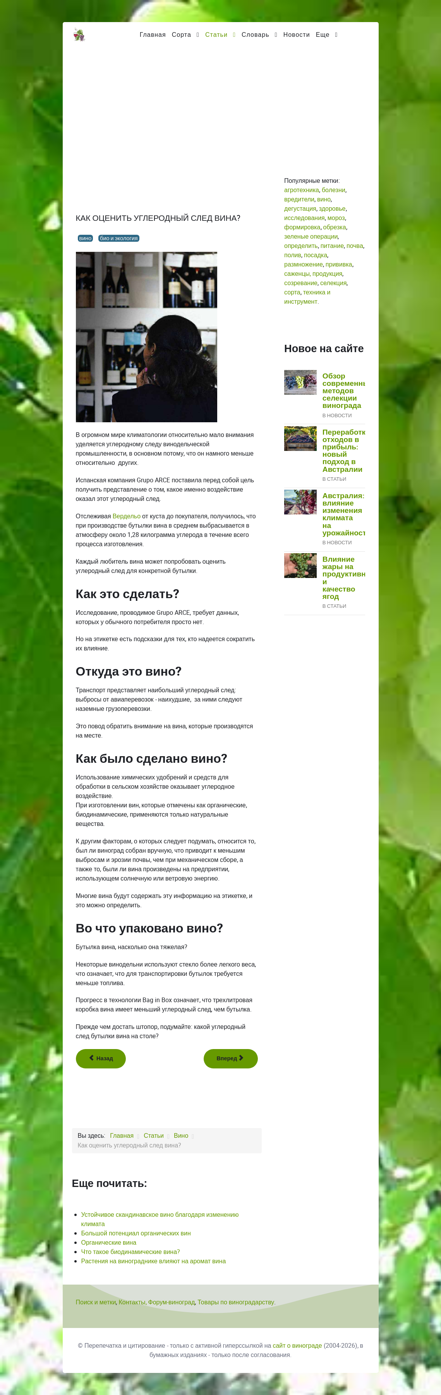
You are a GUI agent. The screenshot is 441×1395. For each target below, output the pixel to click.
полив (292, 255)
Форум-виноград (171, 1302)
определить (301, 245)
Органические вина (109, 1242)
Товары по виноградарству (235, 1302)
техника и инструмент (307, 297)
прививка (339, 264)
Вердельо (127, 516)
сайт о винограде (297, 1345)
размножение (303, 264)
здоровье (332, 208)
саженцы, (297, 273)
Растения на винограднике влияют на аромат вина (153, 1261)
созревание (300, 283)
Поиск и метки (96, 1302)
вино (85, 238)
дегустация (300, 208)
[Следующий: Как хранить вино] (231, 1058)
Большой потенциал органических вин (136, 1233)
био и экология (118, 238)
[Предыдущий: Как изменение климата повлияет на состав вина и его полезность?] (101, 1058)
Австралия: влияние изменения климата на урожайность (347, 514)
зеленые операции (311, 236)
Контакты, (133, 1302)
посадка (315, 255)
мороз (336, 217)
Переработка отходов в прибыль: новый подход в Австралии (346, 451)
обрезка (334, 227)
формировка (302, 227)
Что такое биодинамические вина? (130, 1251)
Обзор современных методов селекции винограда (348, 391)
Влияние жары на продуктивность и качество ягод (353, 578)
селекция (333, 283)
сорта (292, 292)
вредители (299, 199)
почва (355, 245)
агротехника (301, 190)
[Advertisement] (221, 105)
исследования (304, 217)
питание (332, 245)
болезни (333, 190)
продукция (327, 273)
